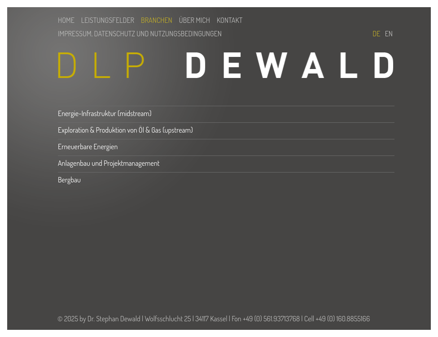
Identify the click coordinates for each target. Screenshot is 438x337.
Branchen (156, 20)
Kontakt (230, 20)
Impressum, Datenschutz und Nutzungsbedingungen (140, 33)
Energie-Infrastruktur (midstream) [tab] (105, 113)
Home (66, 20)
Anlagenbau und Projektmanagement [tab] (109, 163)
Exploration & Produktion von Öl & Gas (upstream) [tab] (125, 129)
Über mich (194, 20)
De (377, 33)
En (389, 33)
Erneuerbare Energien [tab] (88, 146)
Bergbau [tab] (69, 179)
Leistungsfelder (107, 20)
